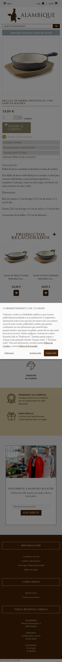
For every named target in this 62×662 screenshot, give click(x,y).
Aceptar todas (51, 353)
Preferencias (9, 353)
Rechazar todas (35, 353)
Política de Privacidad (28, 346)
